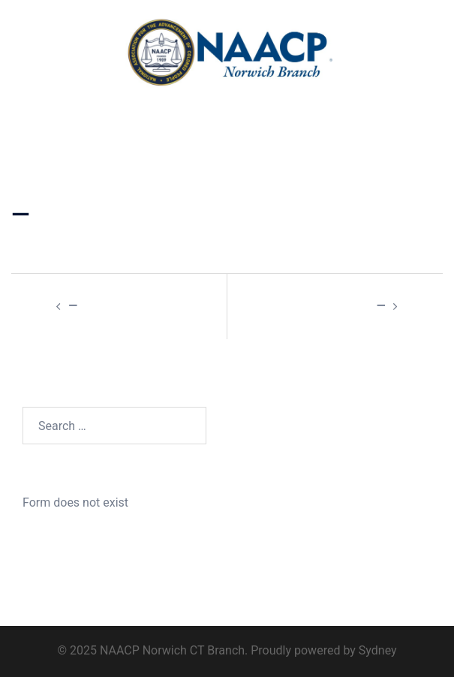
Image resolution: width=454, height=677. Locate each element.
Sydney (378, 650)
